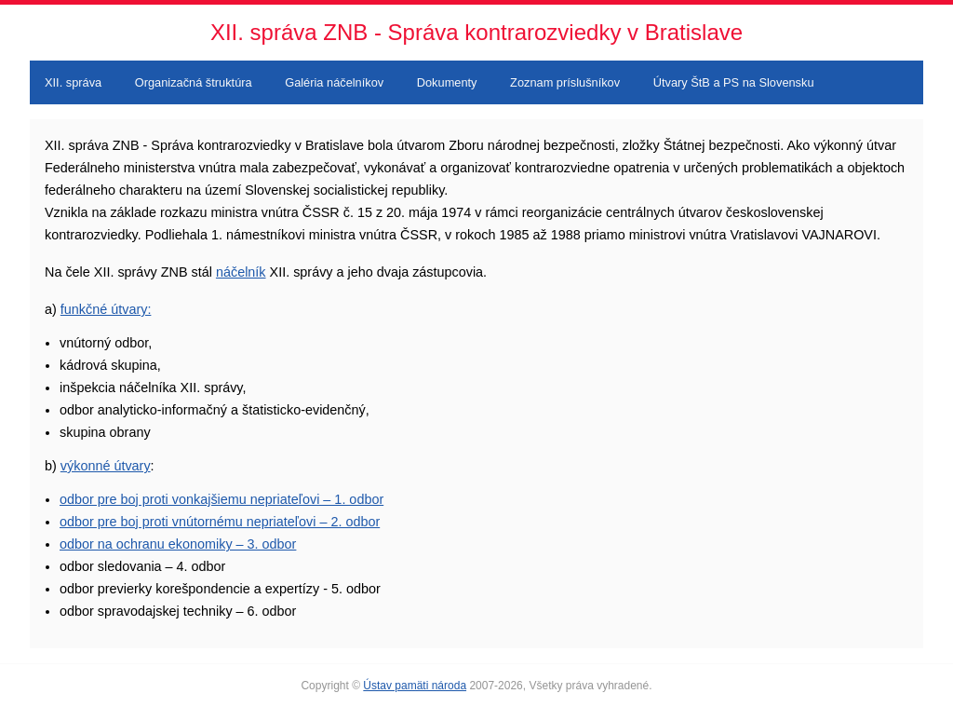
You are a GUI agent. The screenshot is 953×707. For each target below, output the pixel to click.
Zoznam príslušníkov (565, 82)
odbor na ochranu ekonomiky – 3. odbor (178, 544)
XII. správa (73, 82)
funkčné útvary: (106, 309)
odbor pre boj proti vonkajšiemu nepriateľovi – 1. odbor (221, 499)
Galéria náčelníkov (334, 82)
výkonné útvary (105, 465)
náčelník (241, 272)
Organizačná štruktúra (193, 82)
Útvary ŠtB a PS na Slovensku (733, 82)
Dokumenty (447, 82)
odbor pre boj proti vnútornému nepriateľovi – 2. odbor (220, 521)
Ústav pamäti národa (414, 685)
